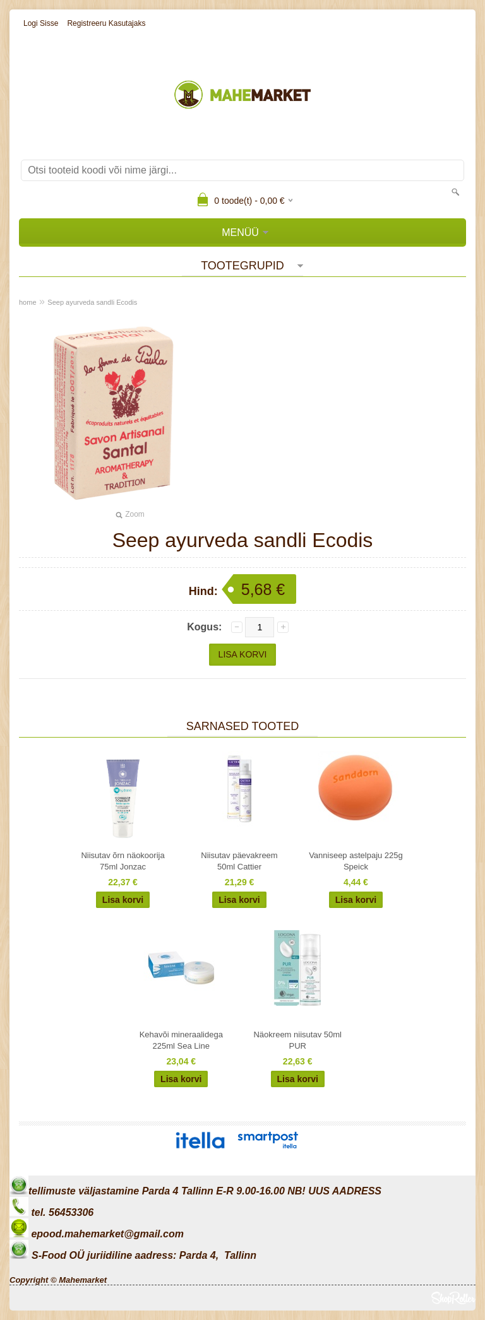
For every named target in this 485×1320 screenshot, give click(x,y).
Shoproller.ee (453, 1298)
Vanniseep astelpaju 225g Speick (356, 861)
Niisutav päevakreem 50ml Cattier (239, 861)
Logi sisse (40, 23)
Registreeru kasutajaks (106, 23)
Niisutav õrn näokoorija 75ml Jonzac (122, 861)
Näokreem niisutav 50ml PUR (297, 1040)
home (28, 302)
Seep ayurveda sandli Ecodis (92, 302)
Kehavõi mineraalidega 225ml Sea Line (181, 1040)
